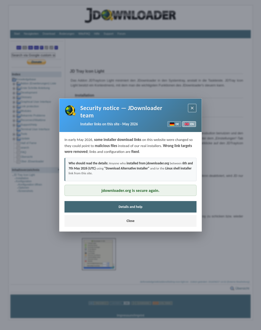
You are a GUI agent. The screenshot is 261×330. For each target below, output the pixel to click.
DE (174, 124)
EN (189, 124)
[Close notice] (192, 108)
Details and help (130, 207)
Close (130, 221)
